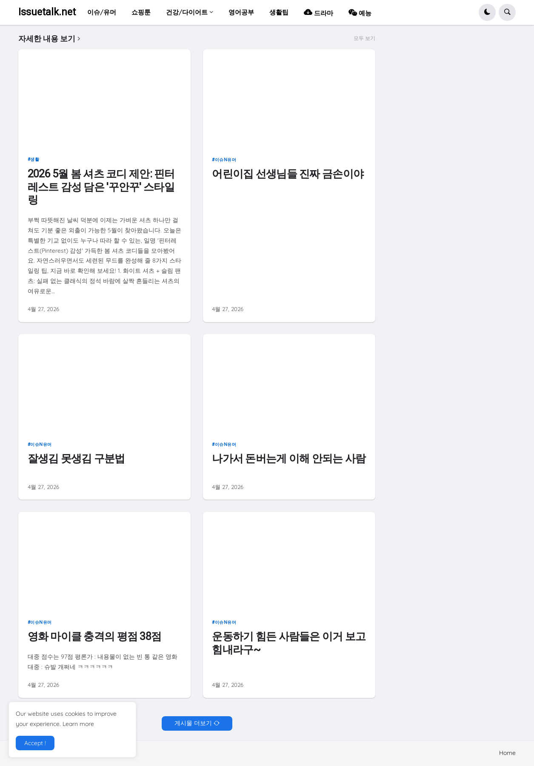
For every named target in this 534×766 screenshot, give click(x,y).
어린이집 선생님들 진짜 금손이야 (287, 173)
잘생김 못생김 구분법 (76, 458)
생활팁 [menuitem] (278, 12)
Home (507, 753)
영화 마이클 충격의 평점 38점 (95, 636)
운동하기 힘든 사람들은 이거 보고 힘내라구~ (289, 643)
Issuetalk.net (47, 12)
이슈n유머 (226, 159)
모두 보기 (364, 38)
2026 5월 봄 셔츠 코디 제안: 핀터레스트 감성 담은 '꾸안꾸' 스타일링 (101, 186)
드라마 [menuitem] (318, 12)
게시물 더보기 (193, 723)
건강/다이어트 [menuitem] (187, 12)
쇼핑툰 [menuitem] (141, 12)
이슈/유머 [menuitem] (101, 12)
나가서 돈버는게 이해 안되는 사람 (289, 458)
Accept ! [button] (35, 743)
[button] (487, 12)
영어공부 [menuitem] (241, 12)
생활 (34, 159)
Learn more (78, 724)
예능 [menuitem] (359, 12)
